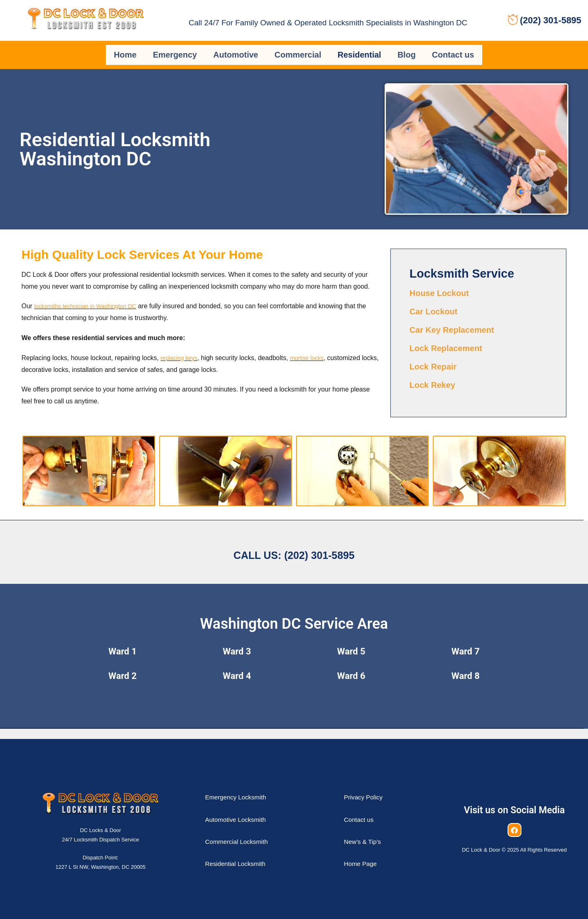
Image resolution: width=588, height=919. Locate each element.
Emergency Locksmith (243, 786)
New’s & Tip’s (367, 830)
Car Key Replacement (458, 319)
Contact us (453, 50)
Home (125, 50)
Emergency (175, 50)
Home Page (364, 852)
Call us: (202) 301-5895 (294, 541)
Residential (359, 50)
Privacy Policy (368, 786)
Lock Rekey (436, 373)
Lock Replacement (451, 337)
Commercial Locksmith (244, 830)
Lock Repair (436, 355)
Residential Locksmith (243, 852)
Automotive (235, 50)
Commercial (297, 50)
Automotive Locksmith (243, 808)
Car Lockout (437, 301)
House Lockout (443, 283)
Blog (406, 50)
